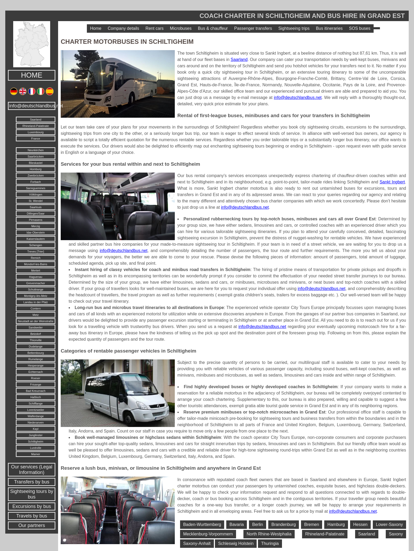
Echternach (36, 371)
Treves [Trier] (35, 251)
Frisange (35, 384)
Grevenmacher (35, 283)
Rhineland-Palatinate (35, 125)
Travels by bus (31, 516)
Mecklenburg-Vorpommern (208, 534)
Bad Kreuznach (35, 390)
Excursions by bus (31, 506)
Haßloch (35, 397)
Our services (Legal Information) (31, 469)
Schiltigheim (35, 441)
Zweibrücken (35, 175)
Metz (35, 314)
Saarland (35, 119)
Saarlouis (35, 207)
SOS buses (359, 28)
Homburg (35, 169)
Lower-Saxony (389, 524)
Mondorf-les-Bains (35, 264)
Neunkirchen (36, 150)
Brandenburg (283, 524)
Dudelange (36, 346)
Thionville (36, 340)
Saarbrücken (35, 156)
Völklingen (35, 194)
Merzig (35, 226)
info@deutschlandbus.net (32, 105)
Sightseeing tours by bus (31, 494)
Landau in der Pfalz (35, 302)
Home (95, 28)
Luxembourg (36, 132)
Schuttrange (35, 289)
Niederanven (35, 422)
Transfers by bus (31, 481)
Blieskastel (36, 162)
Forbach (35, 181)
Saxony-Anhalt (197, 543)
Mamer (35, 454)
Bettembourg (35, 352)
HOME (32, 75)
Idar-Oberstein (35, 232)
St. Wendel (36, 200)
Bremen (311, 524)
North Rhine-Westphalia (269, 534)
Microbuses (181, 28)
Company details (123, 28)
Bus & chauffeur (213, 28)
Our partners (31, 525)
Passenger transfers (253, 28)
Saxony (396, 534)
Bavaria (236, 524)
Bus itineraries (329, 28)
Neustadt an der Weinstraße (36, 321)
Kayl (35, 428)
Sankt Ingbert (392, 182)
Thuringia (270, 543)
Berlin (257, 524)
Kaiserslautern (35, 238)
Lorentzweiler (35, 409)
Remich (36, 257)
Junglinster (36, 435)
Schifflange (36, 403)
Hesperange (36, 365)
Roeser (35, 378)
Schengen (35, 245)
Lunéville (35, 447)
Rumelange (35, 359)
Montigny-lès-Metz (35, 295)
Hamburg (336, 524)
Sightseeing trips (293, 28)
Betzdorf (35, 333)
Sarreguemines (35, 188)
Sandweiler (36, 327)
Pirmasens (35, 219)
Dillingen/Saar (35, 213)
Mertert (35, 270)
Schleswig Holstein (235, 543)
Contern (36, 308)
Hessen (360, 524)
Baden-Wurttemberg (202, 524)
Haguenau (35, 276)
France (35, 138)
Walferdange (36, 416)
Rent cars (154, 28)
